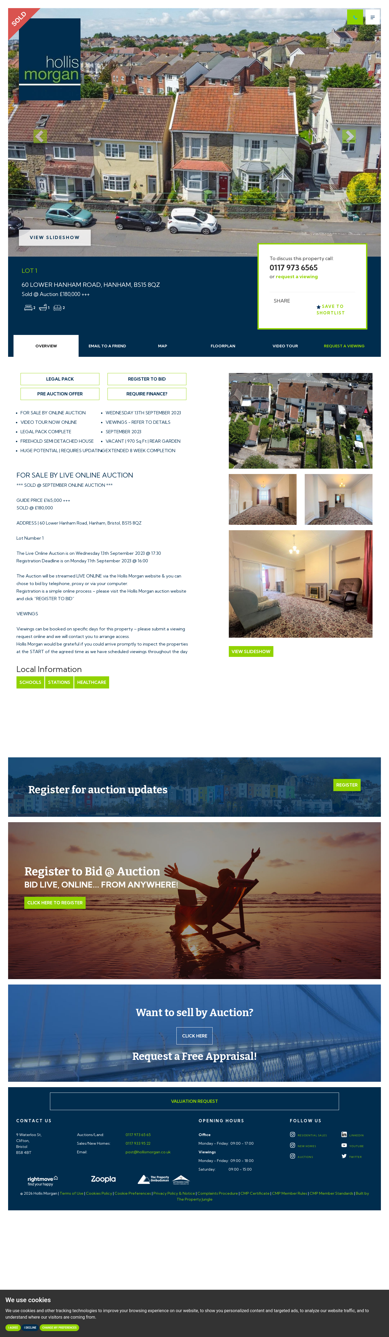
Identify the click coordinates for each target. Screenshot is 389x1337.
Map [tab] (162, 346)
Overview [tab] (46, 346)
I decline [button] (30, 1327)
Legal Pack (60, 379)
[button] (36, 132)
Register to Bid (147, 379)
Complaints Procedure (217, 1193)
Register (347, 785)
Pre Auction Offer (60, 394)
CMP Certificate (255, 1193)
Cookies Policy (99, 1193)
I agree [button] (13, 1327)
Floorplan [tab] (223, 346)
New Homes (303, 1146)
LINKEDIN (352, 1135)
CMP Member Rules (289, 1193)
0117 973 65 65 (138, 1135)
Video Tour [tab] (285, 346)
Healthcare (91, 682)
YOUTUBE (352, 1146)
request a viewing (297, 276)
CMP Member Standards (331, 1193)
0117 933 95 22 (137, 1143)
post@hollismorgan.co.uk (148, 1152)
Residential (308, 1135)
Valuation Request (194, 1101)
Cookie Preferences (133, 1193)
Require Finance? (146, 394)
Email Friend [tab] (107, 346)
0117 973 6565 (294, 267)
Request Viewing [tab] (344, 346)
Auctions (301, 1157)
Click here (194, 1036)
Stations (59, 682)
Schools (30, 682)
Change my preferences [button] (59, 1327)
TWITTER (351, 1157)
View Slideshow (55, 237)
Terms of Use (71, 1193)
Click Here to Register (55, 902)
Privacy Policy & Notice (174, 1193)
